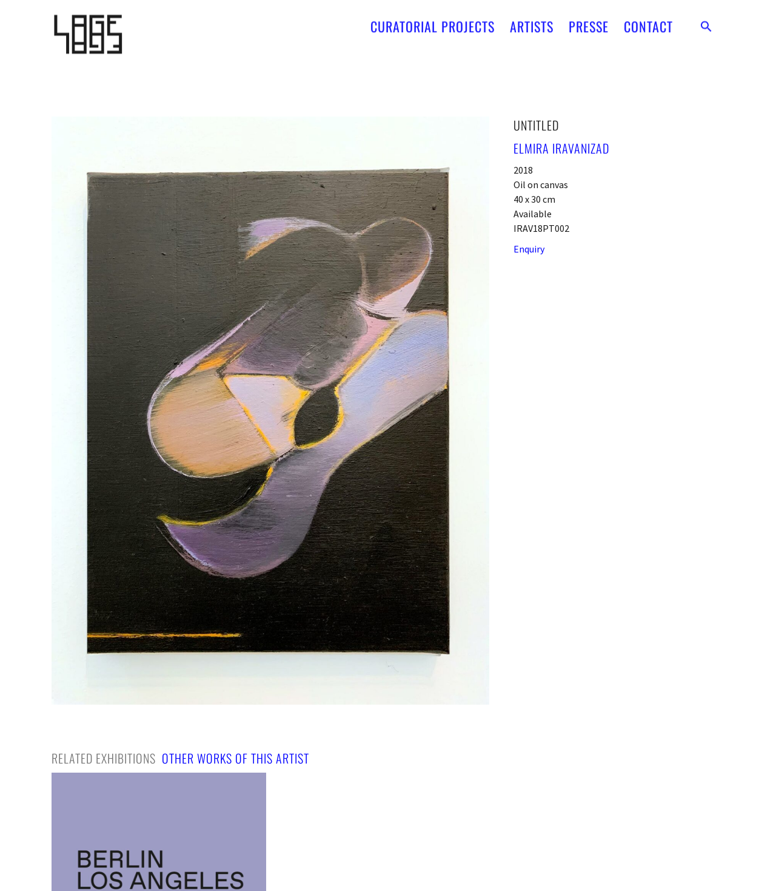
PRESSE (589, 22)
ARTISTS (532, 22)
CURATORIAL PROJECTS (432, 22)
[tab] (104, 758)
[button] (706, 22)
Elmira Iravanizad (561, 148)
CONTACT (648, 22)
